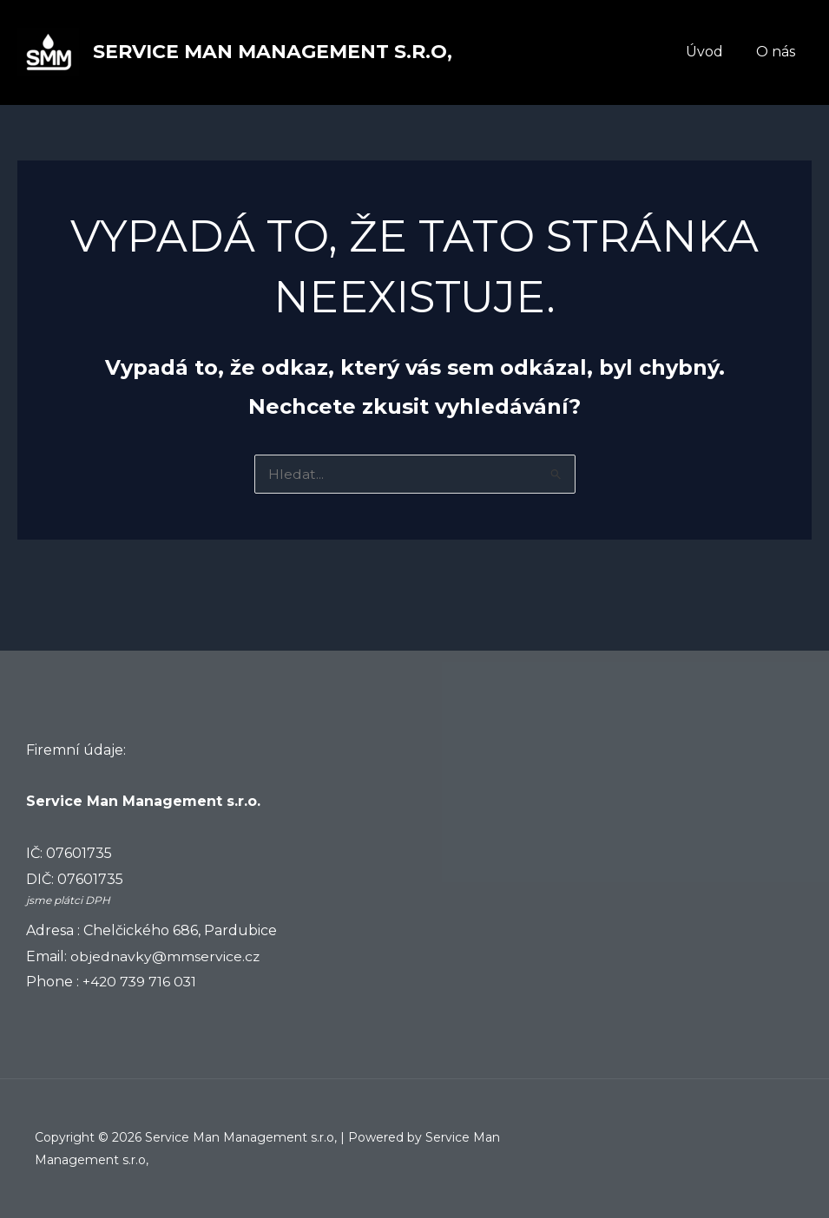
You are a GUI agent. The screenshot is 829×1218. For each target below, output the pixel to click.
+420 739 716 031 (140, 981)
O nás (778, 51)
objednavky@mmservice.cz (165, 956)
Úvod (712, 51)
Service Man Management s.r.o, (272, 51)
